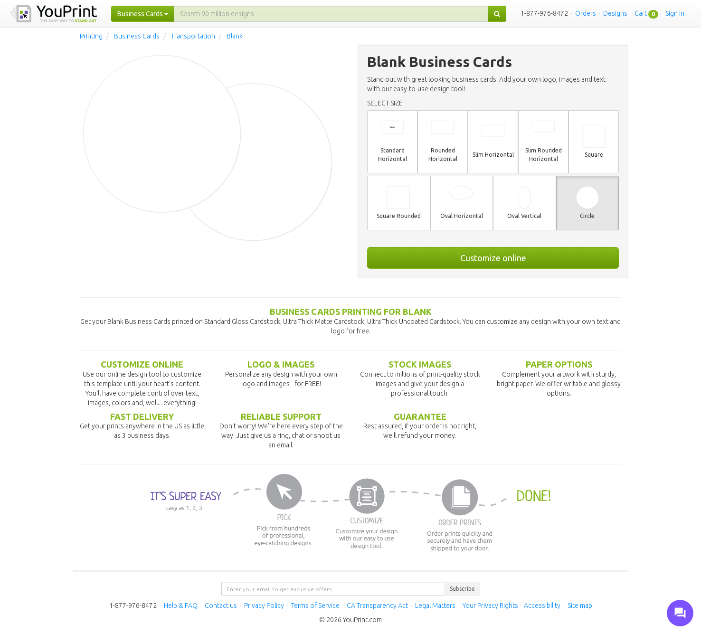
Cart (641, 13)
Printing (91, 36)
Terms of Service (315, 605)
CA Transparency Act (377, 605)
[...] (331, 14)
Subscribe (462, 589)
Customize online (493, 258)
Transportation (193, 36)
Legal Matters (435, 605)
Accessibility (542, 605)
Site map (580, 605)
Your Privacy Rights (490, 605)
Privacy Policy (264, 605)
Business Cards (137, 36)
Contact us (221, 605)
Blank (235, 36)
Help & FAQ (181, 605)
